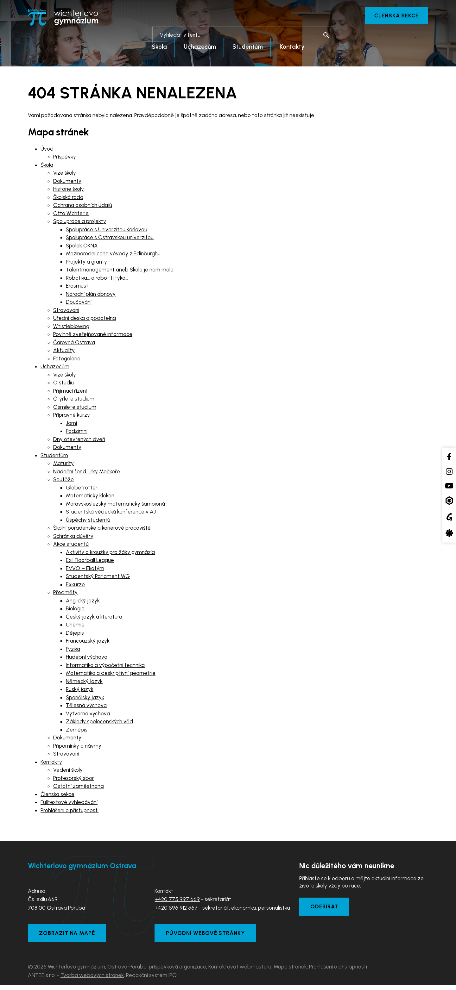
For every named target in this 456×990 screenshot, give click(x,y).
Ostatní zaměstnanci (78, 788)
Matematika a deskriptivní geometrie (110, 675)
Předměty (65, 594)
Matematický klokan (90, 497)
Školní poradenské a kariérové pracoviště (102, 529)
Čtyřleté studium (73, 400)
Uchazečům (55, 368)
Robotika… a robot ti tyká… (97, 279)
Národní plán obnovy (91, 295)
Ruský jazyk (79, 691)
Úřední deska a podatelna (84, 320)
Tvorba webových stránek (92, 980)
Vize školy (64, 174)
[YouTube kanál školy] (449, 485)
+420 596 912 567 (176, 909)
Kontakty (51, 763)
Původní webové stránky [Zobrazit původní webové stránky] (208, 937)
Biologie (75, 610)
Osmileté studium (74, 408)
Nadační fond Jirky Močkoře (86, 473)
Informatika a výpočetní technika (105, 666)
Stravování (66, 311)
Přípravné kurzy (71, 417)
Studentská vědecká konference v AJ (111, 513)
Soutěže (63, 481)
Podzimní (76, 433)
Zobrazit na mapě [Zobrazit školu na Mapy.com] (69, 937)
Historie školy (68, 191)
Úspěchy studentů (88, 521)
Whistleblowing (71, 328)
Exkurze (75, 586)
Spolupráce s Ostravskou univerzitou (110, 239)
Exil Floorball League (90, 562)
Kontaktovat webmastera (239, 971)
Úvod (47, 150)
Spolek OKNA (82, 247)
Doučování (79, 304)
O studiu (63, 384)
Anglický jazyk (83, 602)
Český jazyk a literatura (94, 618)
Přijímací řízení (70, 392)
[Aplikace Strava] (449, 533)
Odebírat (326, 909)
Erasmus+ (78, 287)
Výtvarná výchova (88, 715)
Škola (47, 166)
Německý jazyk (84, 683)
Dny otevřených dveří (79, 441)
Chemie (75, 626)
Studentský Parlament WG (98, 578)
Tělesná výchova (86, 707)
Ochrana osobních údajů (82, 207)
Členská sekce (394, 16)
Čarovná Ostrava (74, 344)
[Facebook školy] (449, 456)
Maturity (63, 465)
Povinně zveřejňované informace (92, 336)
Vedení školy (68, 772)
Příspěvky (64, 158)
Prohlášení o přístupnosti (69, 812)
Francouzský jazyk (88, 642)
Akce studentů (71, 546)
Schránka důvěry (73, 537)
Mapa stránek (290, 971)
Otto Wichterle (71, 215)
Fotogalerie (66, 360)
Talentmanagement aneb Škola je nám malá (120, 271)
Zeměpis (76, 731)
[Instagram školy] (449, 471)
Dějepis (75, 634)
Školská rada (68, 199)
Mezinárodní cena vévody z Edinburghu (113, 255)
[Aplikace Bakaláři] (449, 500)
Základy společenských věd (99, 723)
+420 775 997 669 (177, 901)
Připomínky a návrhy (77, 747)
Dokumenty (67, 182)
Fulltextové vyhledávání (69, 804)
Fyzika (73, 650)
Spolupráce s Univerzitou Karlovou (106, 231)
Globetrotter (82, 489)
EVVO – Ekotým (85, 570)
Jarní (71, 424)
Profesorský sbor (73, 779)
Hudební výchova (86, 659)
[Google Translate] (449, 517)
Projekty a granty (86, 263)
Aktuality (64, 352)
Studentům (54, 457)
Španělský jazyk (85, 699)
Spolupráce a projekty (79, 223)
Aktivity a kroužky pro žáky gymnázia (110, 554)
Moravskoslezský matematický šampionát (116, 505)
